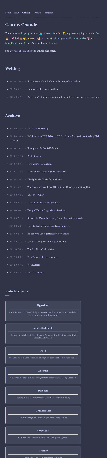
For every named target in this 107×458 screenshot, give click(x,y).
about (8, 12)
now (17, 12)
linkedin (31, 431)
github (20, 431)
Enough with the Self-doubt (44, 159)
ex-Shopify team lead (22, 43)
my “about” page (19, 51)
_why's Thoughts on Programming (48, 264)
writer (54, 38)
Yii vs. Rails (34, 290)
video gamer (70, 38)
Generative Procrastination (44, 91)
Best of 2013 (34, 168)
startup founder (55, 33)
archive (38, 12)
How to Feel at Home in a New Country (50, 246)
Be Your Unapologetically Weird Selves (50, 255)
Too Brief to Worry (38, 136)
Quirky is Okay (36, 211)
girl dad (22, 38)
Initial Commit (36, 299)
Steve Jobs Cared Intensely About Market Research (57, 237)
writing (27, 12)
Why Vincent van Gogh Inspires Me (48, 185)
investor (41, 38)
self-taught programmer (26, 33)
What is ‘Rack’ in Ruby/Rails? (45, 220)
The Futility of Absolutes (42, 272)
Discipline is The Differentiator (46, 194)
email (42, 431)
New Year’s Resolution (40, 176)
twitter (9, 431)
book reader (90, 38)
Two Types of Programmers (43, 281)
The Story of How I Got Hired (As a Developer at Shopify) (61, 202)
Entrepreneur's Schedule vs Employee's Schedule (56, 82)
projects (49, 12)
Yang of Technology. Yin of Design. (48, 229)
